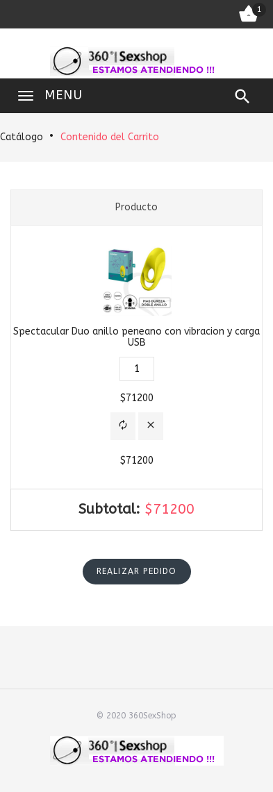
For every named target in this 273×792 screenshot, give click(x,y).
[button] (122, 426)
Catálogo (21, 137)
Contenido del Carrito (109, 137)
